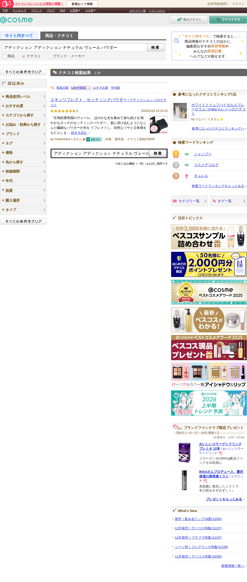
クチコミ (34, 56)
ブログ (51, 10)
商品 (11, 56)
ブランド (36, 10)
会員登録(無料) (217, 4)
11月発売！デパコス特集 (198, 556)
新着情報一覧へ (232, 566)
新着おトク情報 (82, 4)
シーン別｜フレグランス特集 (201, 547)
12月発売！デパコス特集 (198, 528)
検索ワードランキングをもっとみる (218, 186)
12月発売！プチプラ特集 (198, 537)
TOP (5, 10)
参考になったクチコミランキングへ (218, 128)
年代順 (115, 87)
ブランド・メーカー (69, 56)
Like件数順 (78, 87)
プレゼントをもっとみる (224, 499)
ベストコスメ (157, 10)
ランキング (19, 10)
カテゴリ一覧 (137, 10)
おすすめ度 (100, 87)
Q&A (62, 10)
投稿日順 (62, 87)
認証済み (23, 83)
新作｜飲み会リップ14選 (198, 519)
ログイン (238, 4)
